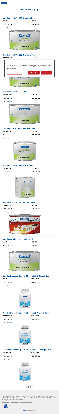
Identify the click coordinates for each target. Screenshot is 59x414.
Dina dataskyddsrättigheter (14, 72)
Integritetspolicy (15, 402)
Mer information (8, 28)
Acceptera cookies (46, 72)
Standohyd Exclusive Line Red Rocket (19, 202)
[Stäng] (52, 62)
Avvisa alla (34, 72)
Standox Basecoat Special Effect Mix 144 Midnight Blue (27, 350)
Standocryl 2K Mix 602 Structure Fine (19, 18)
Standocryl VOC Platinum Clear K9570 (19, 129)
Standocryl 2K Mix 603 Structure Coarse (20, 55)
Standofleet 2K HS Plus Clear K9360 (18, 165)
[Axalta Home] (4, 4)
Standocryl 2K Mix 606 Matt (14, 92)
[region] (29, 68)
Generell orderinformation (26, 402)
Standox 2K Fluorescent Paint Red (18, 239)
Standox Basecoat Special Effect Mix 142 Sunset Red (26, 276)
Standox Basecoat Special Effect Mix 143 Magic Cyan (26, 313)
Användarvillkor (5, 402)
